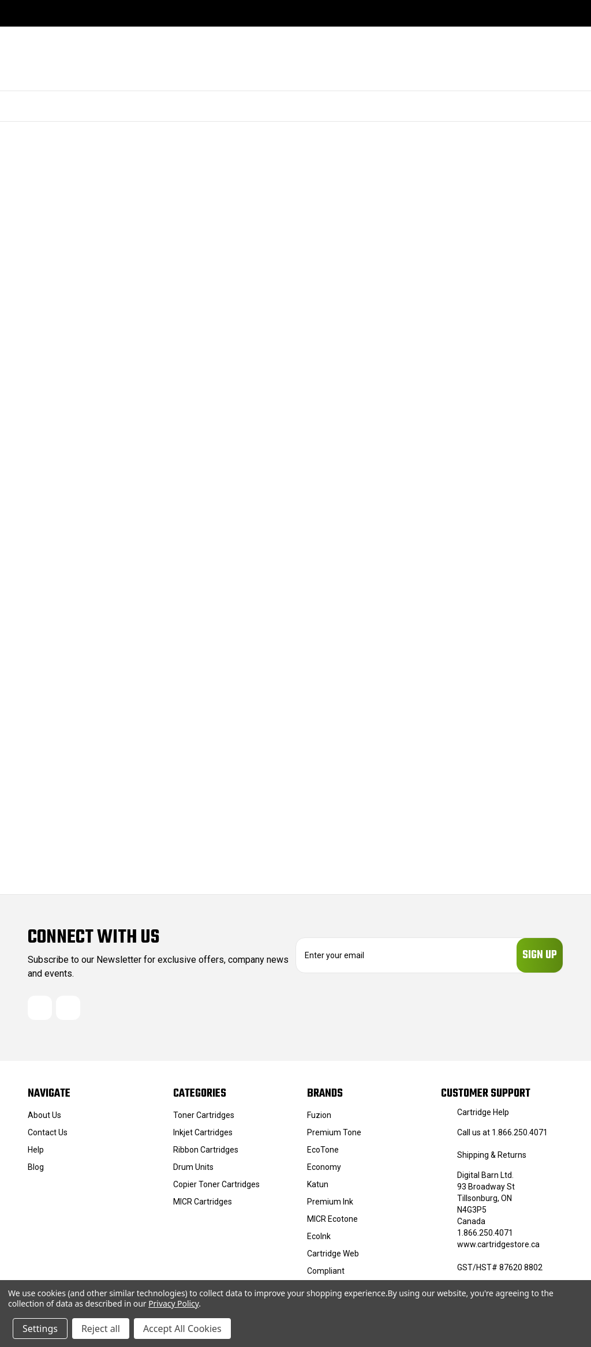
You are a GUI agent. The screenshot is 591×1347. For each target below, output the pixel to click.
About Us (44, 1118)
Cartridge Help (483, 1115)
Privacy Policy (173, 1303)
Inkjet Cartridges (203, 1135)
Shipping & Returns (491, 1158)
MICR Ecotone (332, 1222)
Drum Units (193, 1170)
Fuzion (319, 1118)
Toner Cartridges (203, 1118)
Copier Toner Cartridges (216, 1187)
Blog (36, 1170)
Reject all (100, 1328)
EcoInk (319, 1239)
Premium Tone (334, 1135)
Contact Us (48, 1135)
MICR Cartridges (202, 1205)
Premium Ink (330, 1205)
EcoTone (323, 1153)
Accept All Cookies (182, 1328)
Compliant (326, 1274)
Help (36, 1153)
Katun (317, 1187)
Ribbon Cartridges (205, 1153)
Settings (40, 1328)
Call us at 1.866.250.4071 (502, 1135)
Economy (324, 1170)
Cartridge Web (333, 1257)
